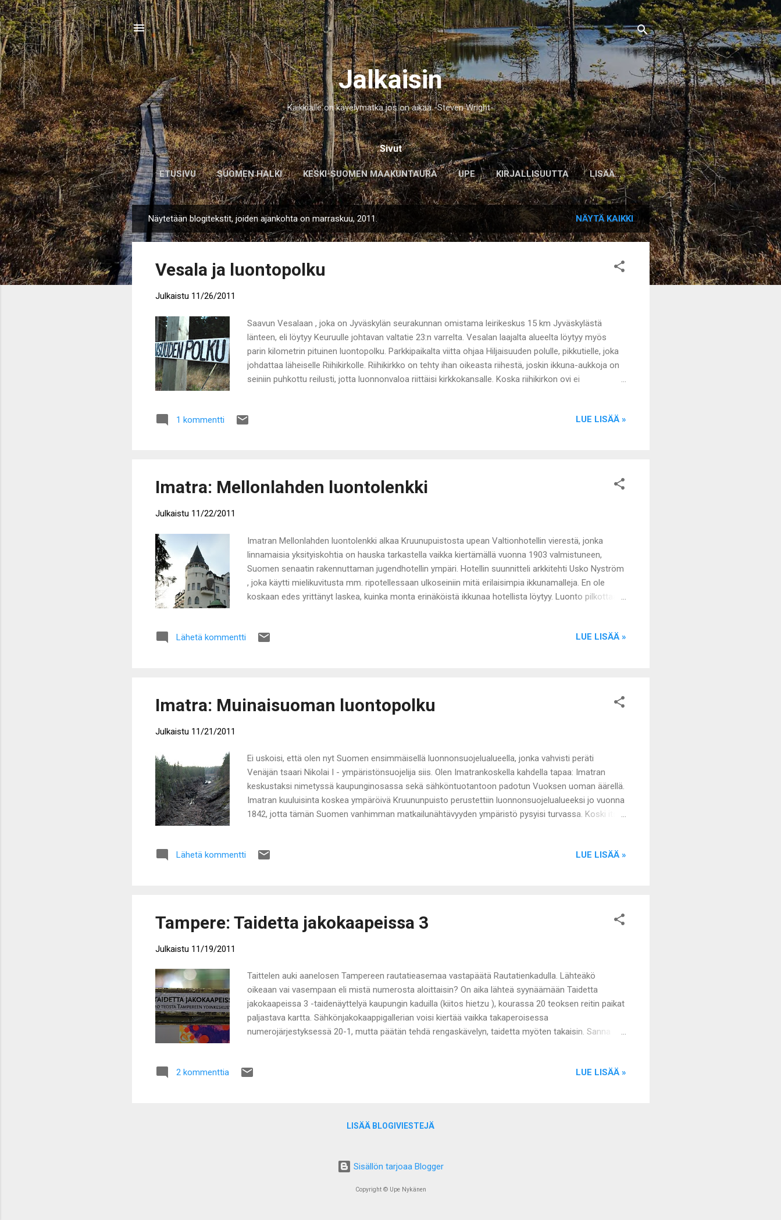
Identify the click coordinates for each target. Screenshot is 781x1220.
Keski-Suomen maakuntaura (365, 174)
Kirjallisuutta (527, 174)
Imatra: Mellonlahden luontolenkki (291, 489)
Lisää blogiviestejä (390, 1128)
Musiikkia (605, 174)
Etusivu (172, 174)
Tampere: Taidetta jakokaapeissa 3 (292, 925)
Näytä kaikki (604, 221)
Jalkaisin (390, 79)
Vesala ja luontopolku (240, 272)
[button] (619, 271)
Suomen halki (244, 174)
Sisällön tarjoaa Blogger (390, 1166)
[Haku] (643, 31)
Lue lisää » (601, 421)
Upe (461, 174)
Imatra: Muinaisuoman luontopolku (295, 707)
